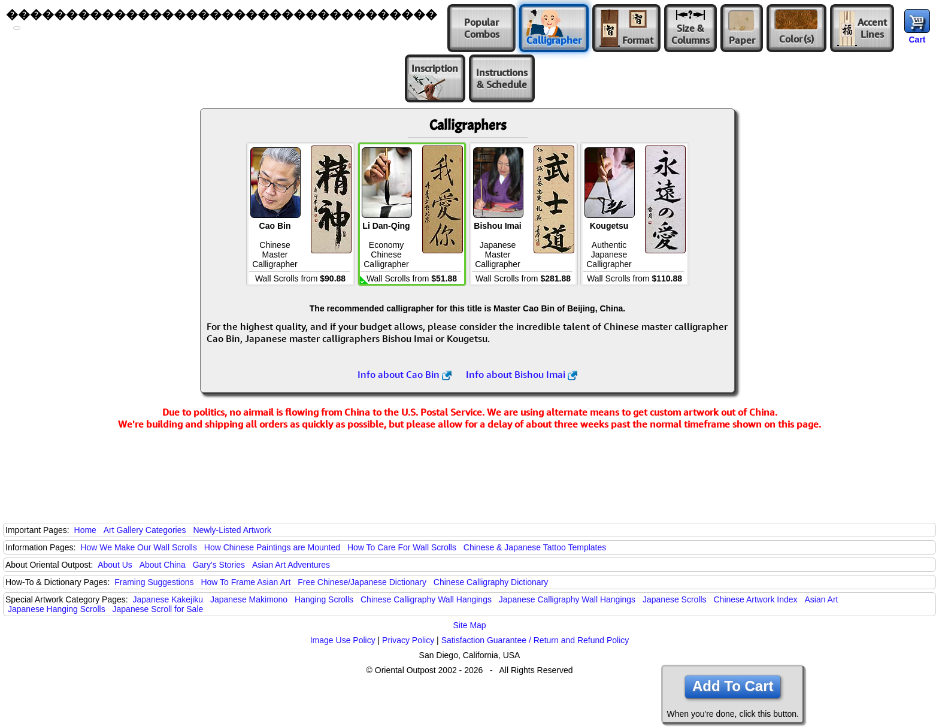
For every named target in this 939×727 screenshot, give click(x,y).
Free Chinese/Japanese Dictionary (362, 582)
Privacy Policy (408, 640)
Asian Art (821, 599)
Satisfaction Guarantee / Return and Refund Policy (535, 640)
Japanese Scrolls (675, 599)
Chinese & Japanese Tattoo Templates (535, 547)
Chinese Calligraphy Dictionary (491, 582)
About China (163, 565)
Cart (916, 39)
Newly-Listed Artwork (232, 530)
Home (85, 530)
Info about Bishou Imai (521, 374)
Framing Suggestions (153, 582)
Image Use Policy (342, 640)
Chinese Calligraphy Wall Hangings (426, 599)
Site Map (469, 625)
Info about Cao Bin (405, 374)
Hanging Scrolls (324, 599)
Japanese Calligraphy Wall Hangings (567, 599)
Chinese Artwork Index (756, 599)
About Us (115, 565)
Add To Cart (733, 686)
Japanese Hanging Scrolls (56, 609)
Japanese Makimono (248, 599)
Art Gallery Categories (145, 530)
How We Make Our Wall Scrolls (138, 547)
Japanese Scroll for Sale (158, 609)
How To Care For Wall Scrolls (401, 547)
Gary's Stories (219, 565)
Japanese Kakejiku (168, 599)
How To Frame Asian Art (245, 582)
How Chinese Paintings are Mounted (272, 547)
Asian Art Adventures (291, 565)
